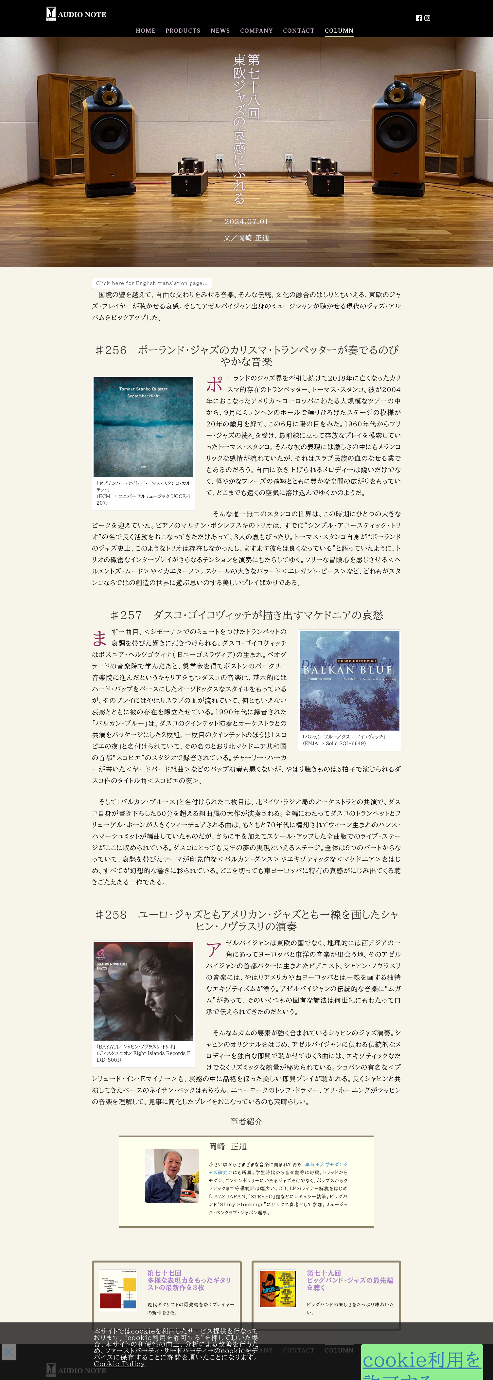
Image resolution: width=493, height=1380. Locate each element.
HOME (146, 30)
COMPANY (256, 30)
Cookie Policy (119, 1363)
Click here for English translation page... (152, 283)
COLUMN (339, 30)
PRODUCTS (183, 30)
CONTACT (299, 30)
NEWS (220, 30)
